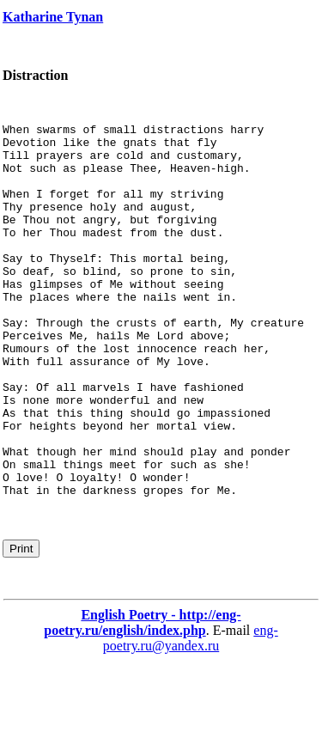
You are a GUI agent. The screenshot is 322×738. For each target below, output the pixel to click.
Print (21, 623)
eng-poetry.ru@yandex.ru (190, 713)
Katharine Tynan (53, 16)
